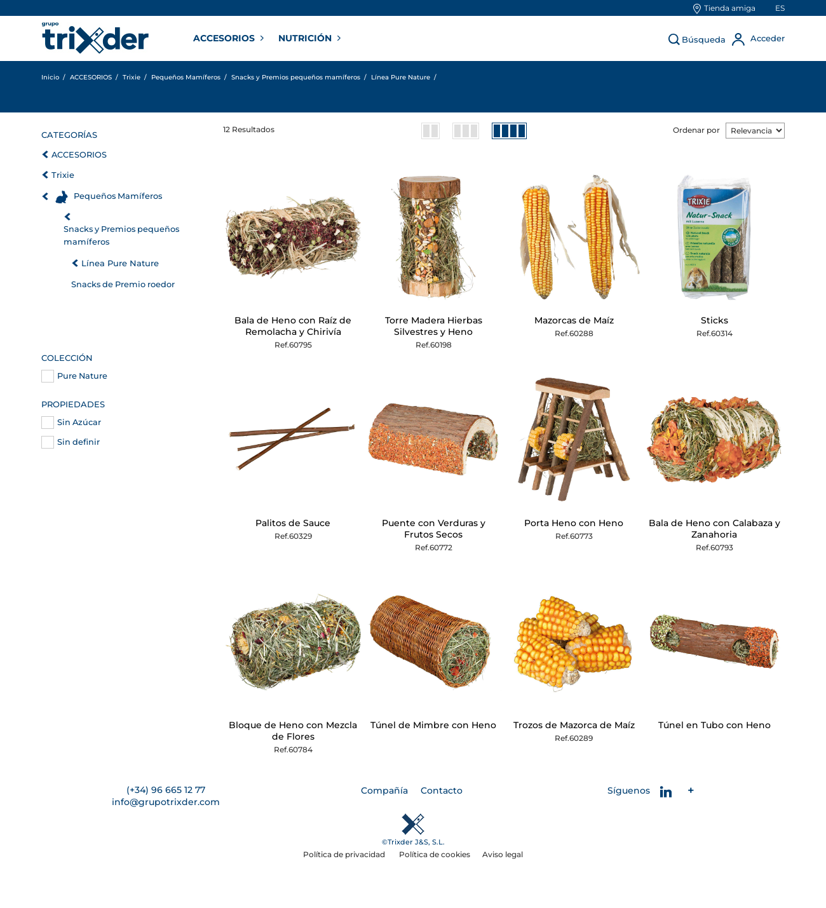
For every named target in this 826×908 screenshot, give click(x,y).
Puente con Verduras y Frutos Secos (433, 528)
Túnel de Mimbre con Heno (433, 725)
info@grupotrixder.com (166, 802)
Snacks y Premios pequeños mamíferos (121, 235)
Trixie (62, 175)
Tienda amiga (729, 8)
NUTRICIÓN (306, 38)
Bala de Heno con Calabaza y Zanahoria (714, 528)
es (780, 8)
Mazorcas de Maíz (574, 320)
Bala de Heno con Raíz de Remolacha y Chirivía (292, 326)
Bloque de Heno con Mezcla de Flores (293, 730)
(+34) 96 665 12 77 (165, 790)
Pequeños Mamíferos (118, 196)
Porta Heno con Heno (573, 523)
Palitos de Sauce (292, 523)
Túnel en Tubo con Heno (714, 725)
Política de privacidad (345, 854)
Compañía (384, 790)
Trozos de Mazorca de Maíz (574, 725)
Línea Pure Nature (120, 263)
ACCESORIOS (225, 38)
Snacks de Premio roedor (123, 284)
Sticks (714, 320)
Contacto (442, 790)
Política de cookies (434, 854)
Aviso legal (502, 854)
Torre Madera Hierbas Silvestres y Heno (433, 326)
